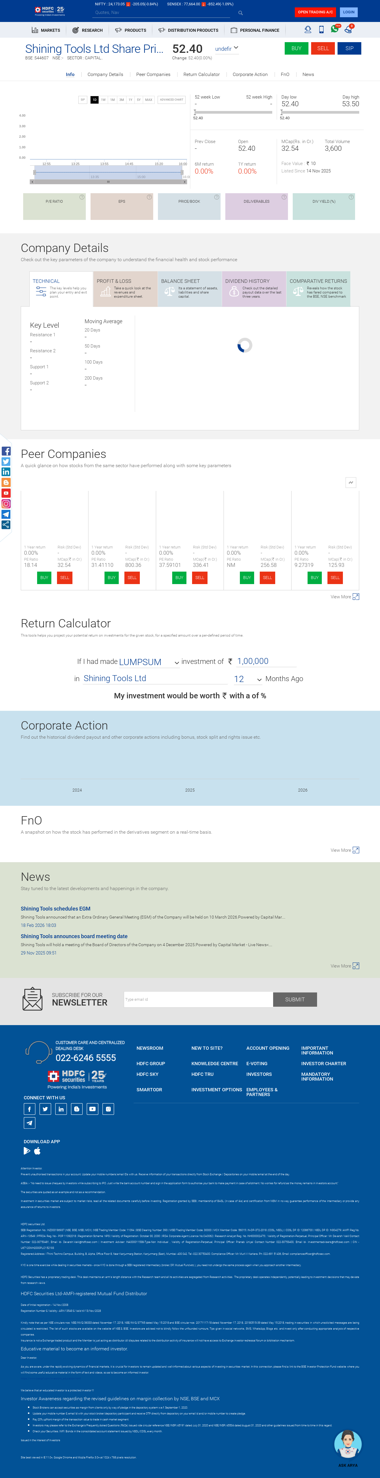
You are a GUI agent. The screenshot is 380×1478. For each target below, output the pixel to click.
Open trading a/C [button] (315, 12)
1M (112, 100)
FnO (285, 74)
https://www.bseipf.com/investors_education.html (51, 1378)
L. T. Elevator (189, 506)
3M (121, 100)
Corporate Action (250, 74)
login (348, 12)
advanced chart (171, 99)
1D (94, 100)
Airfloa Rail (122, 506)
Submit (295, 999)
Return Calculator (201, 74)
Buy (297, 48)
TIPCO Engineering (258, 506)
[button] (227, 49)
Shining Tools (54, 506)
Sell (323, 48)
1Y (130, 100)
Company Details (105, 74)
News (308, 74)
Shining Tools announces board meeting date (74, 936)
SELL (64, 577)
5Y (139, 100)
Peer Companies (153, 74)
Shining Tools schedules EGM (56, 908)
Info (70, 74)
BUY (44, 577)
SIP (350, 48)
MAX (148, 100)
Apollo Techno (325, 506)
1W (103, 100)
